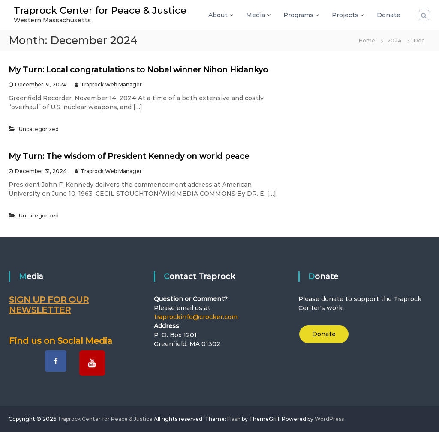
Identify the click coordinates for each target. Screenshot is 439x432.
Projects (345, 15)
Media (255, 15)
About (218, 15)
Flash (234, 419)
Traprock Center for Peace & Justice (100, 10)
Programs (298, 15)
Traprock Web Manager (111, 84)
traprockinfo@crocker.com (196, 317)
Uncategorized (39, 129)
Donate (388, 15)
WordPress (329, 419)
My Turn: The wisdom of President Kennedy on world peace (129, 156)
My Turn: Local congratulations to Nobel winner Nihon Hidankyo (138, 69)
